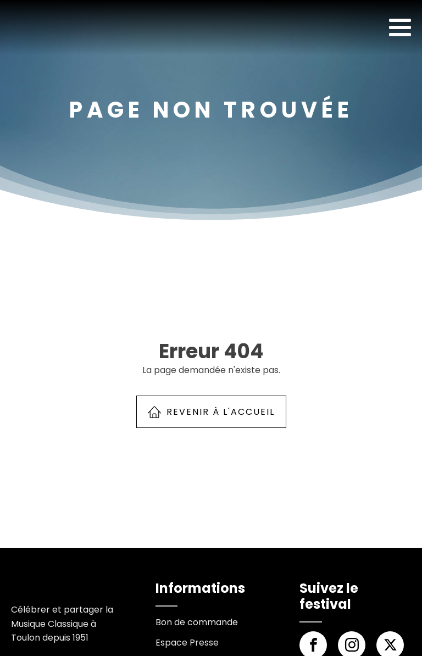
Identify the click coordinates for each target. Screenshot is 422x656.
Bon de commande (197, 622)
